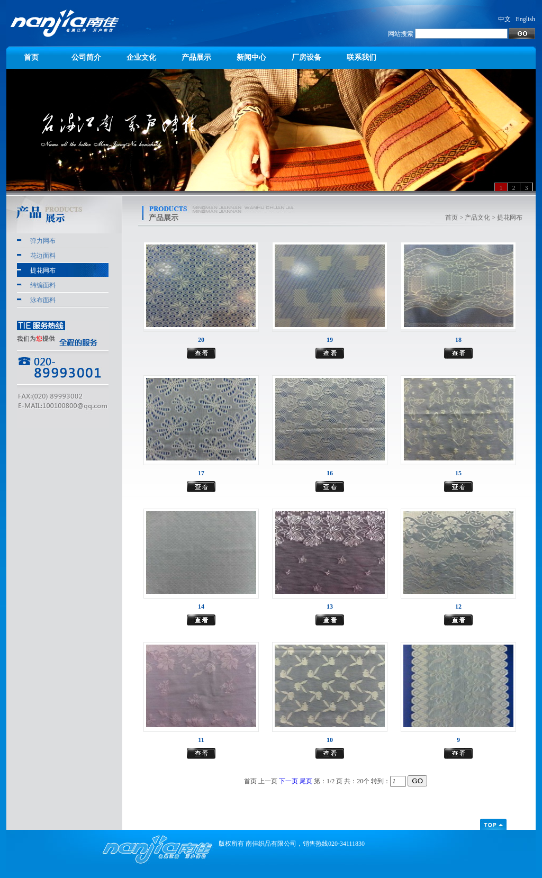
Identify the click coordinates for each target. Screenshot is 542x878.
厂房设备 (306, 57)
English (525, 19)
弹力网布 (43, 241)
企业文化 (141, 57)
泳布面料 (43, 300)
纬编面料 (43, 285)
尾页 (306, 781)
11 (201, 740)
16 (330, 473)
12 (458, 606)
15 (458, 473)
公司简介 (86, 57)
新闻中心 (251, 57)
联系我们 (361, 57)
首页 (31, 57)
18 (458, 339)
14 (201, 606)
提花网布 (43, 270)
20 (201, 339)
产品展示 (196, 57)
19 (330, 339)
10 (330, 740)
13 (330, 606)
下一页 (288, 781)
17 (201, 473)
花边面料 (43, 255)
